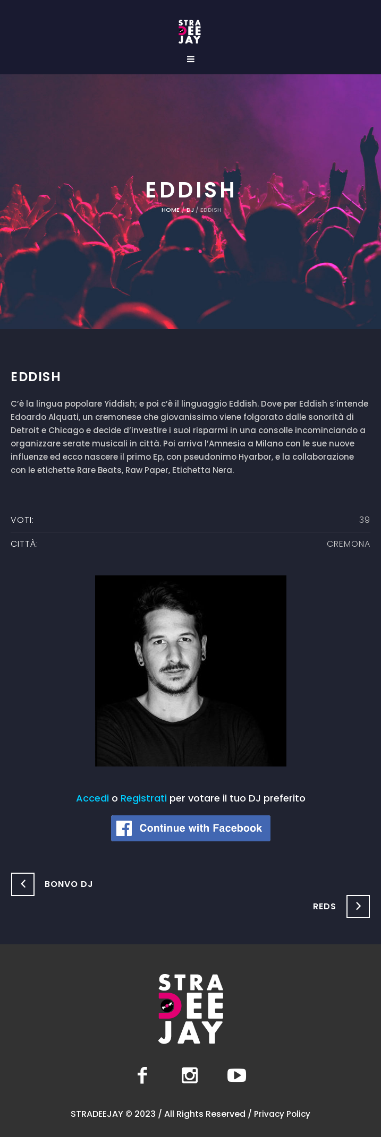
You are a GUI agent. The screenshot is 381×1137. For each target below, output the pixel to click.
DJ (190, 209)
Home (171, 209)
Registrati (144, 798)
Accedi (92, 798)
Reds (324, 906)
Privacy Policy (282, 1113)
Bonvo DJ (69, 884)
